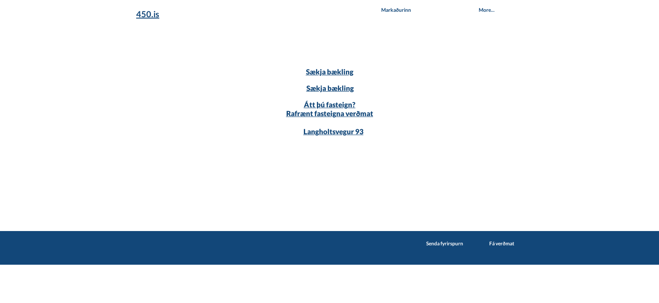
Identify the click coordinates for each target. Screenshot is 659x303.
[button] (396, 10)
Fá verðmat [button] (501, 243)
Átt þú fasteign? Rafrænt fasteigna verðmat (329, 109)
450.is (147, 14)
